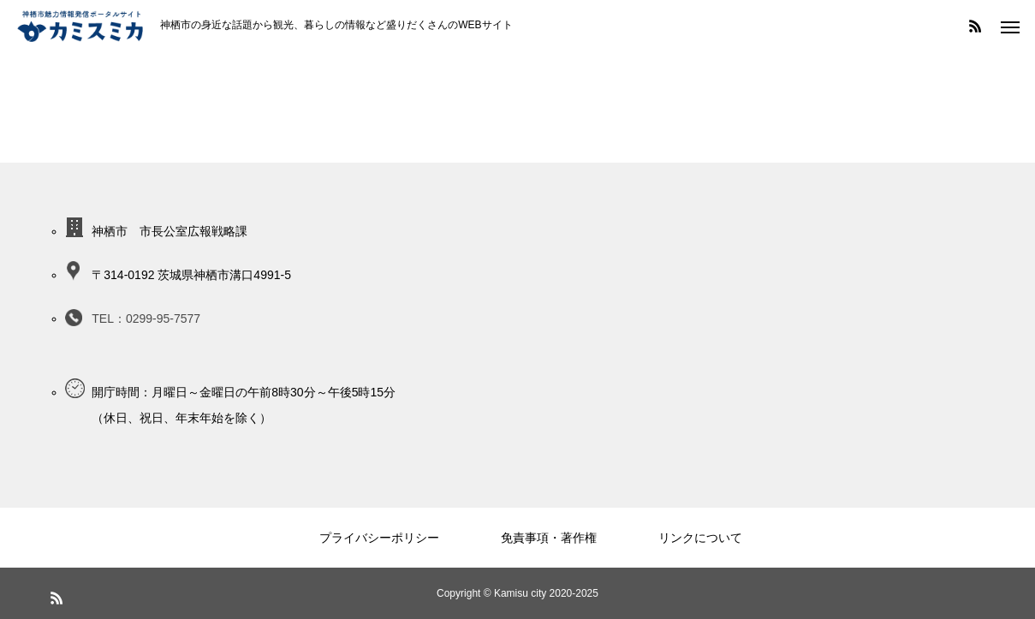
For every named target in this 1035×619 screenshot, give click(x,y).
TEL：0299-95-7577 (146, 318)
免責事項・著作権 (549, 538)
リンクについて (700, 538)
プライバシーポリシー (379, 538)
